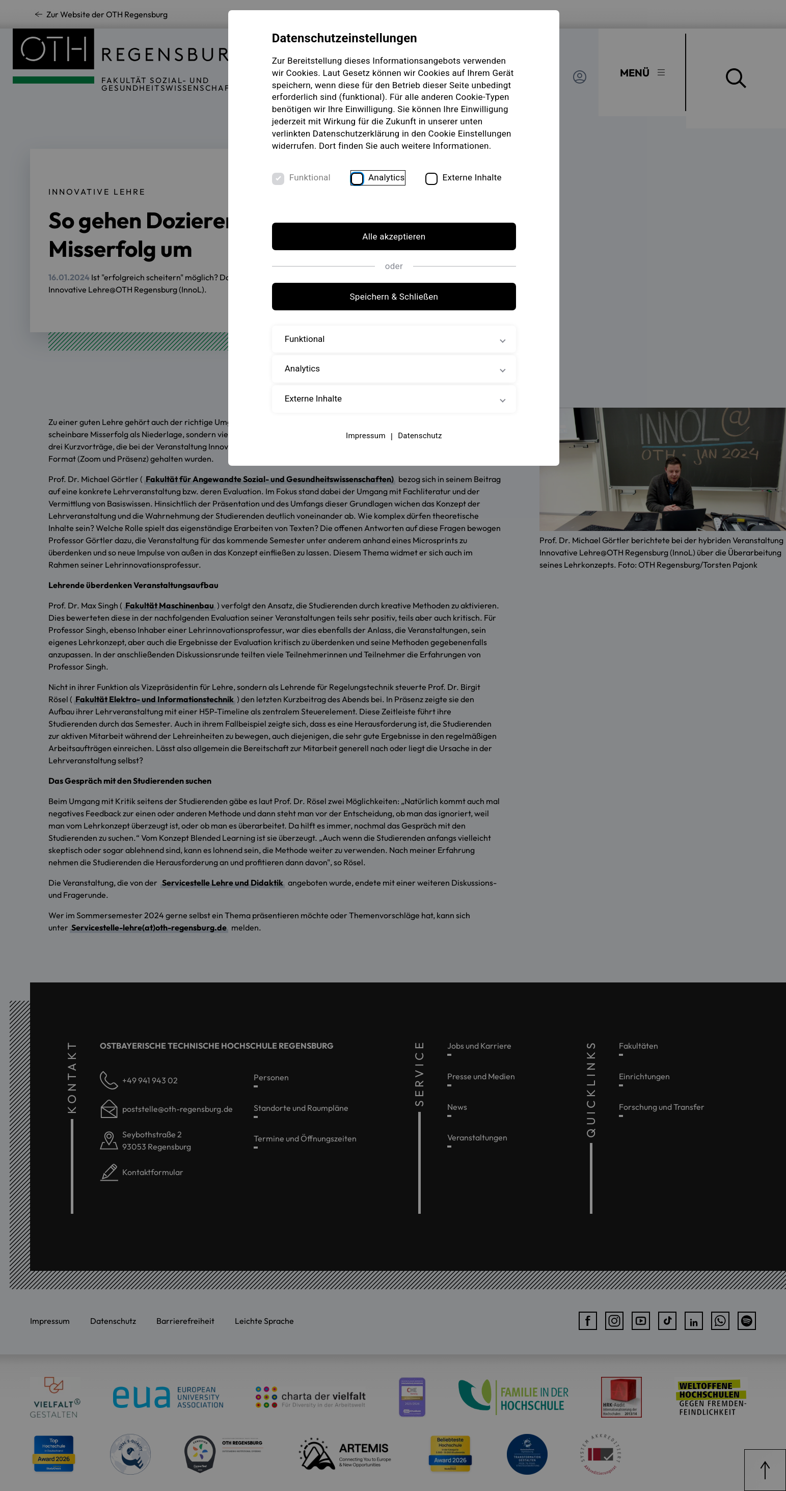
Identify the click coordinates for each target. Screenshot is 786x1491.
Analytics (388, 190)
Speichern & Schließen (393, 309)
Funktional (311, 190)
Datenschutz (419, 448)
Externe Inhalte (473, 190)
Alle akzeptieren (392, 249)
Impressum (365, 448)
